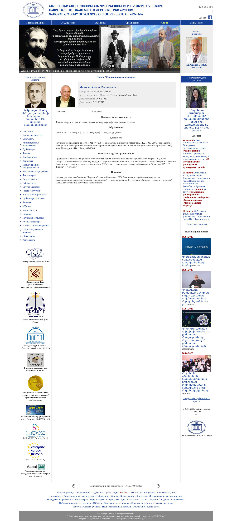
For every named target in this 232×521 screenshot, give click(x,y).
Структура (28, 131)
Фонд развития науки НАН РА (35, 260)
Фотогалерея (29, 175)
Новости (27, 214)
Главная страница (35, 22)
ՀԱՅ (200, 7)
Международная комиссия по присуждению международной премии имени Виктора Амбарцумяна (35, 395)
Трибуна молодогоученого (196, 79)
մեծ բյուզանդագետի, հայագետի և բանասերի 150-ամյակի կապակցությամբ (35, 119)
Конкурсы (28, 161)
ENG (206, 7)
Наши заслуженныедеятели (35, 78)
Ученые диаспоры (32, 221)
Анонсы (27, 202)
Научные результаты (33, 217)
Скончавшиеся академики (120, 77)
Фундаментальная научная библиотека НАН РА (35, 368)
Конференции (30, 157)
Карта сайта (29, 240)
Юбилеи (27, 206)
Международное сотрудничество (31, 166)
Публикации (29, 149)
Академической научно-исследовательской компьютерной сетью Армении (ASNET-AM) (128, 516)
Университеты (30, 210)
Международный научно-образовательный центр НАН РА (35, 345)
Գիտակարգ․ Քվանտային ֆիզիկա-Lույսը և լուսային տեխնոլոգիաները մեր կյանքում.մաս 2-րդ (196, 296)
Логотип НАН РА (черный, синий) (196, 434)
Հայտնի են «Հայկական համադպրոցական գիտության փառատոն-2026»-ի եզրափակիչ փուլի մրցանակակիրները (196, 381)
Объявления (29, 236)
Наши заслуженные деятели (116, 506)
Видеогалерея (30, 179)
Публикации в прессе (33, 198)
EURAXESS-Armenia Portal (35, 437)
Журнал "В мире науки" (35, 194)
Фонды (26, 153)
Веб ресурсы (29, 183)
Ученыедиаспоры (197, 32)
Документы (28, 139)
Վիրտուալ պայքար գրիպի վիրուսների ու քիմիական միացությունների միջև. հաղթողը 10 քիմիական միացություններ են (196, 336)
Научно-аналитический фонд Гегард (35, 319)
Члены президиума (32, 135)
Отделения (100, 22)
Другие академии (31, 187)
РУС (211, 7)
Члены (164, 22)
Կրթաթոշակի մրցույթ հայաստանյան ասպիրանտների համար (196, 260)
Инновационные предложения (31, 144)
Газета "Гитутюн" (32, 190)
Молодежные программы (35, 171)
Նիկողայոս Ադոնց (35, 110)
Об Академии (68, 22)
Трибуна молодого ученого (36, 225)
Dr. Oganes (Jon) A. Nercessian (196, 66)
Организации (132, 22)
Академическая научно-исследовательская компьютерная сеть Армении (35, 472)
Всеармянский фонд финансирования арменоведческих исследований (35, 283)
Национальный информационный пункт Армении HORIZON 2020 (35, 416)
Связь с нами (196, 22)
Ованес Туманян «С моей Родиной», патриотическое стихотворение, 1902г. (67, 70)
